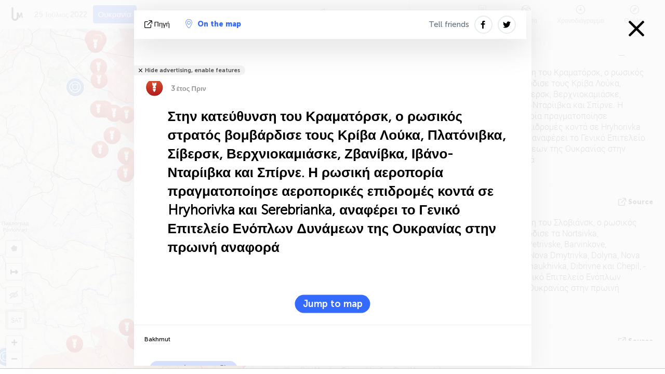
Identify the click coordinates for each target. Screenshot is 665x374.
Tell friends (449, 24)
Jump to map (333, 304)
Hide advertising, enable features (192, 70)
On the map (213, 24)
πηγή (158, 24)
